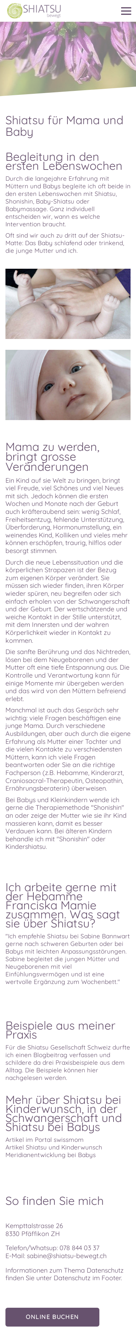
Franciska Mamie (50, 905)
